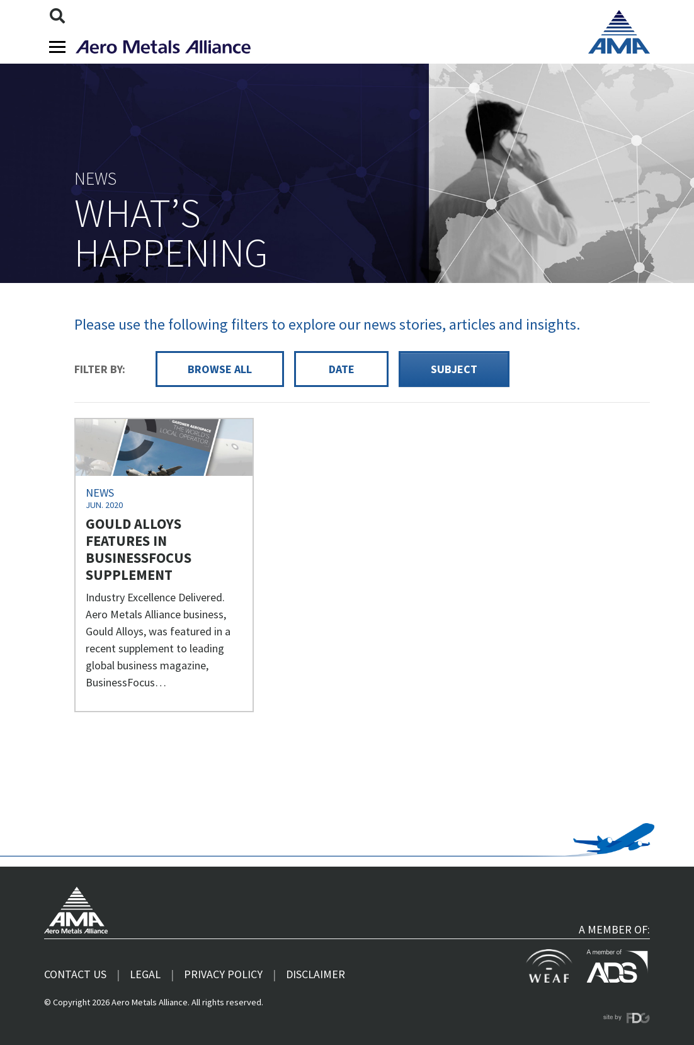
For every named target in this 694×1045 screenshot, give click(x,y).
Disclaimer (315, 974)
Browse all (220, 369)
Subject (454, 369)
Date (342, 369)
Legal (145, 974)
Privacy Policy (223, 974)
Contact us (75, 974)
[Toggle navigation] (57, 47)
